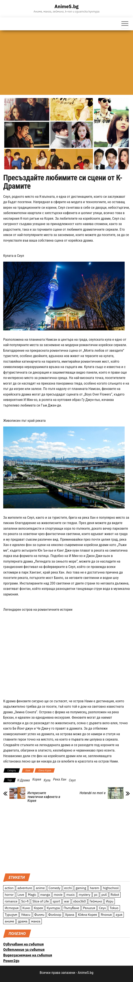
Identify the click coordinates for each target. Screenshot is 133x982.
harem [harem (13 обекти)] (94, 888)
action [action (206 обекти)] (9, 888)
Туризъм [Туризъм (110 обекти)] (11, 915)
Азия (27, 770)
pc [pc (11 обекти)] (95, 895)
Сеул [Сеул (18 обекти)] (102, 908)
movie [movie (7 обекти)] (58, 895)
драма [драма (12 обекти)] (22, 921)
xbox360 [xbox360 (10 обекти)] (79, 901)
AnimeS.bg (66, 6)
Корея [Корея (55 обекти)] (38, 908)
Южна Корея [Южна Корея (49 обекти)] (87, 915)
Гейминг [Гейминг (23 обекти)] (96, 901)
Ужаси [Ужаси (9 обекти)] (25, 915)
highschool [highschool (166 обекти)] (111, 888)
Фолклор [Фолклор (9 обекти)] (54, 915)
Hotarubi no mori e (93, 793)
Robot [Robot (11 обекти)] (115, 895)
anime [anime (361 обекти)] (40, 888)
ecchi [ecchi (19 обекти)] (68, 888)
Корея (36, 779)
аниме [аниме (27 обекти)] (9, 921)
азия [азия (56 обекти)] (119, 915)
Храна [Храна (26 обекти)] (69, 915)
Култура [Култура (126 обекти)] (53, 908)
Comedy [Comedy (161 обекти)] (54, 888)
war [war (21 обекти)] (66, 901)
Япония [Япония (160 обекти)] (106, 915)
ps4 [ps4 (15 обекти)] (104, 895)
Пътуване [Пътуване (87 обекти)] (71, 908)
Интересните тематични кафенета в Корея (43, 796)
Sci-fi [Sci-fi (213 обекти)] (25, 901)
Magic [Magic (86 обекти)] (32, 895)
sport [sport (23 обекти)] (56, 901)
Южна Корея (44, 770)
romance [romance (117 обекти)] (11, 901)
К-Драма (23, 780)
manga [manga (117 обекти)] (45, 895)
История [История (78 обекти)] (12, 908)
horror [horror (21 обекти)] (9, 895)
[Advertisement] (66, 62)
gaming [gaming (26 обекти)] (81, 888)
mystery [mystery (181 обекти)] (84, 895)
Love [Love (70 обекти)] (21, 895)
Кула (47, 780)
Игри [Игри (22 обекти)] (109, 901)
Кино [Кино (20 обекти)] (26, 908)
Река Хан (59, 779)
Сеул (72, 780)
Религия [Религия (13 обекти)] (89, 908)
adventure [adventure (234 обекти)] (24, 888)
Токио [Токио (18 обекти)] (114, 908)
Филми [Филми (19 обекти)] (39, 915)
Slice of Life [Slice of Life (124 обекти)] (40, 901)
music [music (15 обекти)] (70, 895)
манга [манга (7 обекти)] (35, 921)
